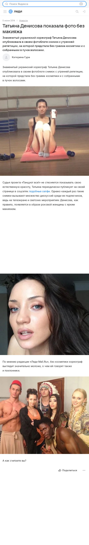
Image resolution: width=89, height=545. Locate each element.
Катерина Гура (21, 57)
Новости (23, 20)
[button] (44, 131)
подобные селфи (39, 191)
